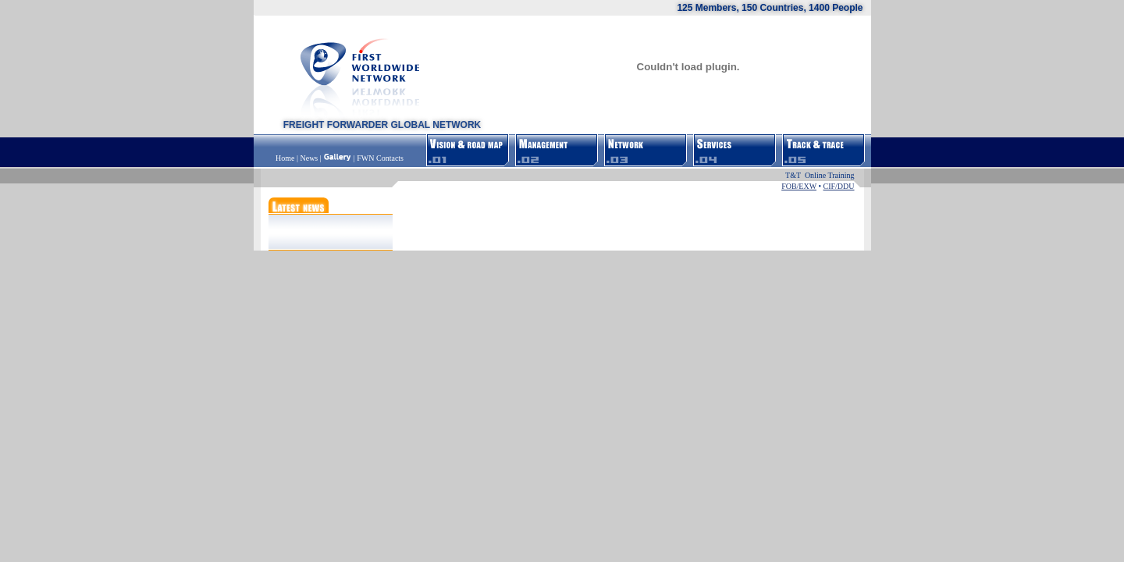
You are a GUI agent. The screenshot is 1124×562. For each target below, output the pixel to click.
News (309, 158)
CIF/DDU (838, 186)
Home (286, 158)
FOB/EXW (798, 186)
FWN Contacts (380, 158)
